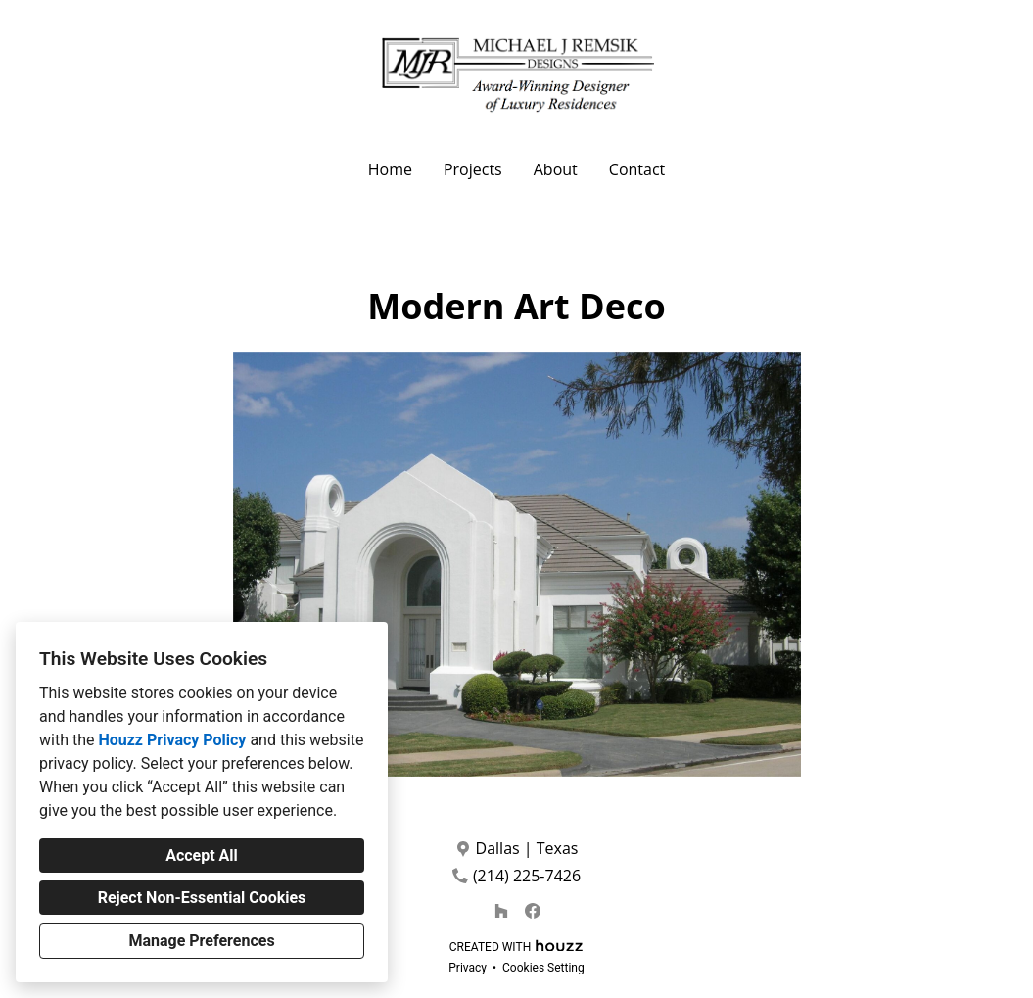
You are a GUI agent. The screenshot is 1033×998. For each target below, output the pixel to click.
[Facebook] (532, 911)
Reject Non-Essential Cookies (202, 897)
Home (390, 169)
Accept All (201, 855)
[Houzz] (501, 911)
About (556, 169)
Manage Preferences (201, 940)
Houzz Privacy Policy (172, 740)
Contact (637, 169)
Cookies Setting (543, 967)
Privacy (467, 967)
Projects (473, 169)
